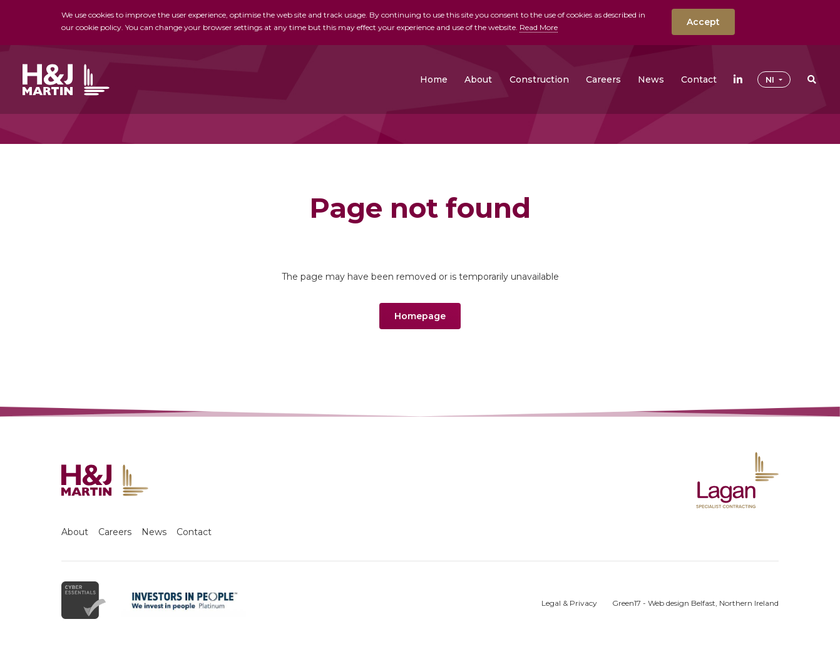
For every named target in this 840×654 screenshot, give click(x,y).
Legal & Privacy (569, 603)
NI (771, 79)
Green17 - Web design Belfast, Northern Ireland (695, 603)
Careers (114, 532)
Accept (703, 22)
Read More (539, 27)
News (153, 532)
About (74, 532)
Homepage (420, 316)
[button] (478, 79)
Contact (194, 532)
